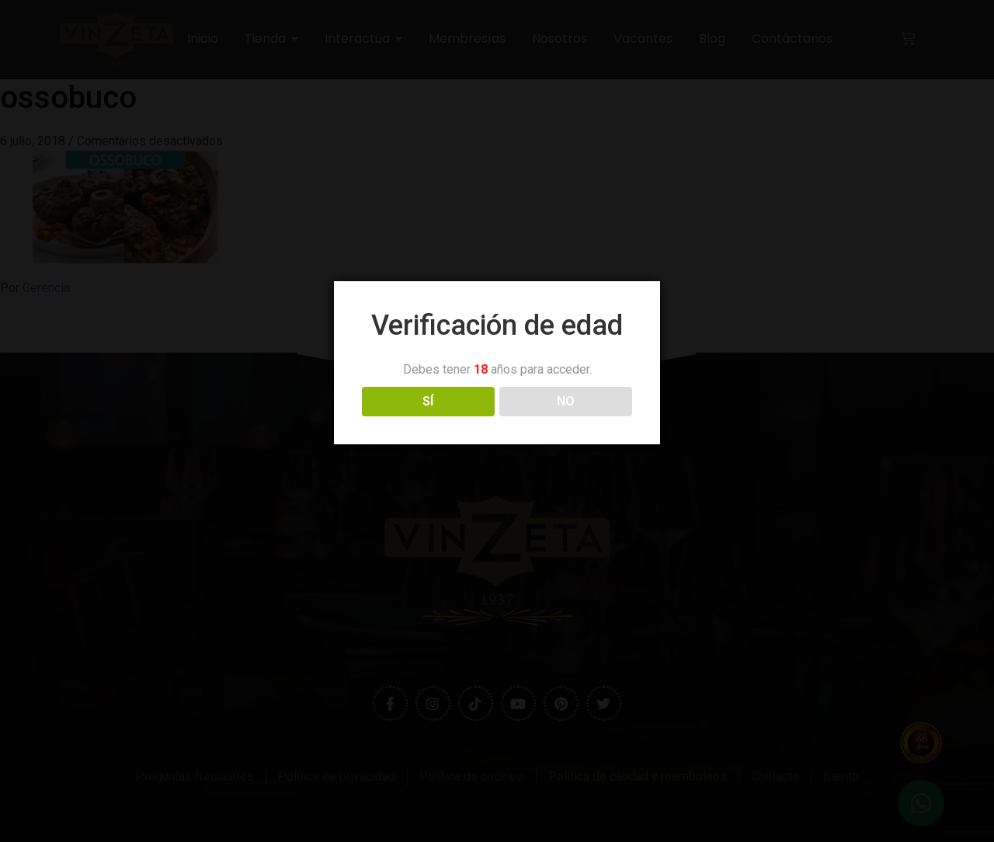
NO (566, 401)
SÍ (427, 401)
